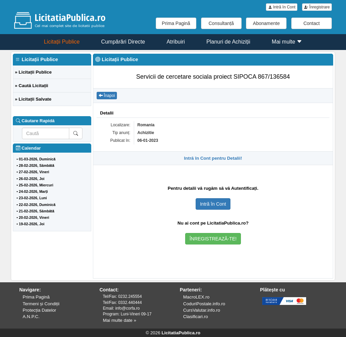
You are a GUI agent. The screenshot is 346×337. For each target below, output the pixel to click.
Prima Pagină (176, 23)
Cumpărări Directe (123, 42)
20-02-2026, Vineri (34, 217)
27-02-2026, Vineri (34, 172)
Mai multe (287, 42)
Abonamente (266, 23)
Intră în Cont (281, 7)
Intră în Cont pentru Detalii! (213, 158)
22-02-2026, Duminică (37, 205)
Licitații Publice (62, 42)
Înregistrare (317, 7)
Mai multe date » (120, 320)
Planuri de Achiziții (228, 42)
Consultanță (221, 23)
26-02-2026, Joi (32, 179)
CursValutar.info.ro (201, 310)
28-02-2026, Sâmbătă (36, 165)
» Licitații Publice (33, 72)
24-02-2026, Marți (33, 191)
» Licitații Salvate (33, 99)
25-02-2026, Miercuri (36, 185)
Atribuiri (176, 42)
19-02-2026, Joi (32, 224)
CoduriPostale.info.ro (204, 303)
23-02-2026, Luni (33, 198)
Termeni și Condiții (41, 303)
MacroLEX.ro (196, 297)
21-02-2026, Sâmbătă (36, 211)
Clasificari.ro (195, 316)
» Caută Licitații (31, 85)
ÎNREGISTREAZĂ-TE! (213, 238)
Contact (311, 23)
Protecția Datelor (39, 310)
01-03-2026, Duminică (37, 159)
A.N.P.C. (31, 316)
